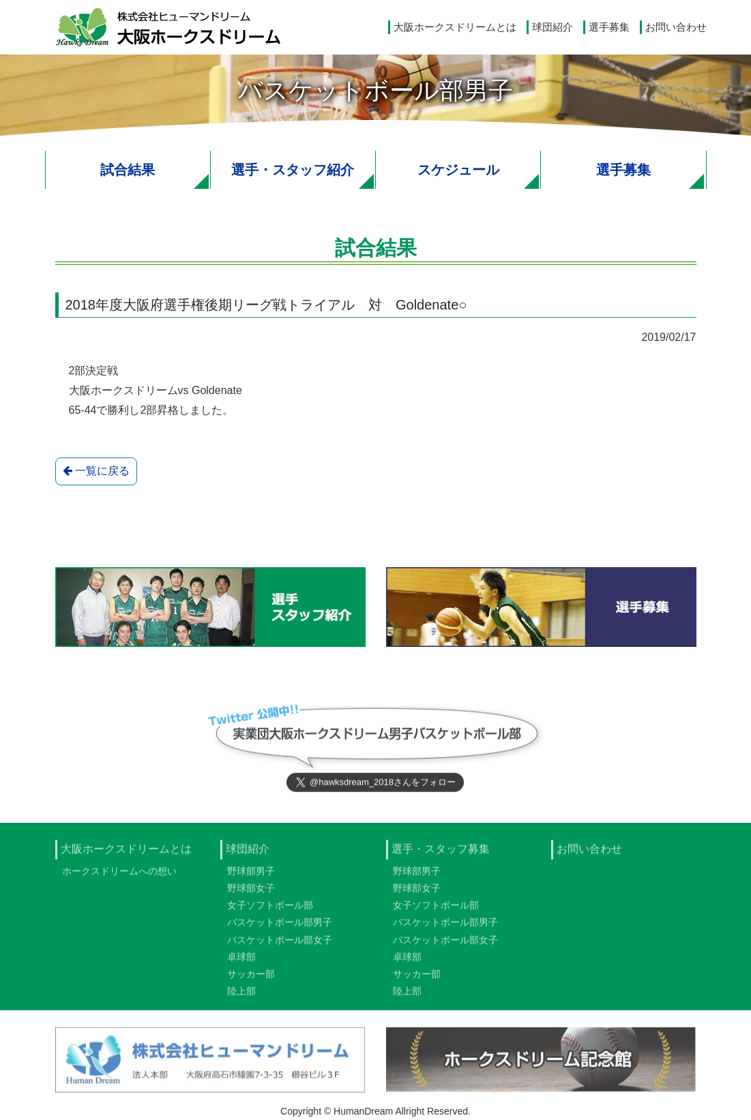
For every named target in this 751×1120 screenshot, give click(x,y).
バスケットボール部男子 (279, 925)
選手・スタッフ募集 (441, 852)
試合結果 (127, 169)
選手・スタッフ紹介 (292, 169)
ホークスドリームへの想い (119, 874)
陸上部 (241, 994)
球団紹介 (552, 27)
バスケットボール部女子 (279, 942)
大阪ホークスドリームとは (455, 27)
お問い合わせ (676, 27)
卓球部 (241, 959)
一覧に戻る (96, 471)
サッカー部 (251, 977)
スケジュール (458, 169)
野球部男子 (251, 874)
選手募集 (609, 27)
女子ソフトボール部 (270, 908)
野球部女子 (251, 891)
